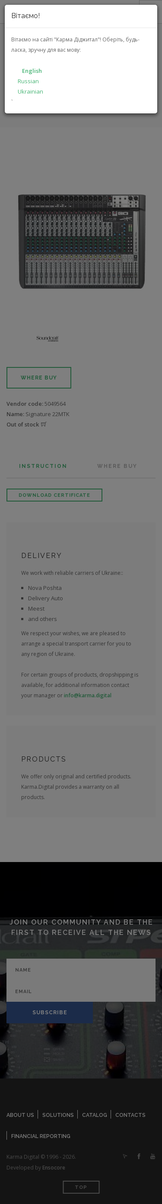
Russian (28, 81)
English (32, 71)
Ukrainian (30, 91)
